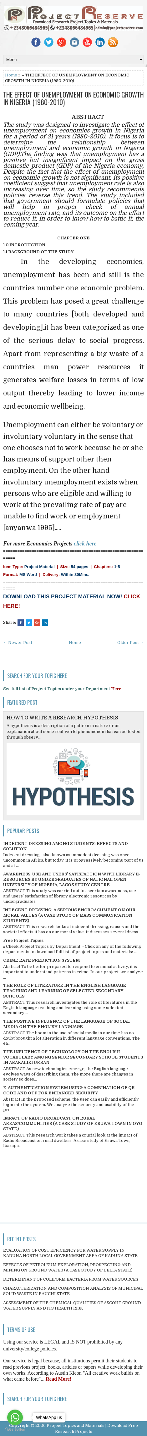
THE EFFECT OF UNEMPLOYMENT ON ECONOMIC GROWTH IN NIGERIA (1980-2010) (73, 98)
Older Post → (130, 642)
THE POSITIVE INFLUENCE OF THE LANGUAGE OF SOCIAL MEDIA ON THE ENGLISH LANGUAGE (66, 1024)
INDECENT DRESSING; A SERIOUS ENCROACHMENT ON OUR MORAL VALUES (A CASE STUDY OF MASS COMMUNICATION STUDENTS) (69, 915)
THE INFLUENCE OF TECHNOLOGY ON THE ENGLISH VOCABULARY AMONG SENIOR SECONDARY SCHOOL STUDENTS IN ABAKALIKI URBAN (73, 1057)
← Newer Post (17, 642)
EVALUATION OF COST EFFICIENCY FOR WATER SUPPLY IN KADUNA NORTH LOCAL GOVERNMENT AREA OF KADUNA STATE (70, 1253)
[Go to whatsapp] (15, 1417)
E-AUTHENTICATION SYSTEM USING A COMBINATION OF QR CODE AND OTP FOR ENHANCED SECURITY (69, 1090)
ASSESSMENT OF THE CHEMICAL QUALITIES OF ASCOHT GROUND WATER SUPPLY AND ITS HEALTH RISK (72, 1305)
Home (11, 75)
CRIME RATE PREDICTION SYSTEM (41, 960)
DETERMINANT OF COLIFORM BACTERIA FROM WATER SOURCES (70, 1279)
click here (85, 543)
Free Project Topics (23, 940)
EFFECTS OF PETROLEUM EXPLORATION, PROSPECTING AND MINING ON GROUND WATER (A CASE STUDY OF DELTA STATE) (68, 1267)
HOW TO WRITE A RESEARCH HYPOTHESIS (62, 718)
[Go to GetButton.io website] (15, 1430)
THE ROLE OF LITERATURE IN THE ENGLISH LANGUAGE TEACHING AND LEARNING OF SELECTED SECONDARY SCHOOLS (64, 990)
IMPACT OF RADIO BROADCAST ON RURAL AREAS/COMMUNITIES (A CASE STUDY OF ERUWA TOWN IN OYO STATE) (72, 1123)
